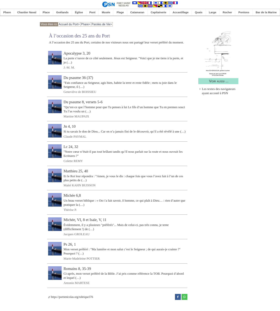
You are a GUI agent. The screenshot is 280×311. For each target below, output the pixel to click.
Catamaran (137, 12)
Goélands (62, 12)
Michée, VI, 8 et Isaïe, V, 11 (85, 220)
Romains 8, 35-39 (77, 268)
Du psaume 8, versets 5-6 (83, 102)
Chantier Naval (26, 12)
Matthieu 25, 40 (76, 171)
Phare (7, 12)
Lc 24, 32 (71, 147)
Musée (106, 12)
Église (79, 12)
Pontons (243, 12)
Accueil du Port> (69, 24)
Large (212, 12)
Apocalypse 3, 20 (77, 53)
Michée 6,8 (72, 195)
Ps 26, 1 (70, 244)
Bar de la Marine (266, 12)
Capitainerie (158, 12)
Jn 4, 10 (70, 126)
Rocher (227, 12)
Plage (120, 12)
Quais (199, 12)
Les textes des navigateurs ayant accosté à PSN (218, 91)
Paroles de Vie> (102, 24)
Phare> (85, 24)
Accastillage (180, 12)
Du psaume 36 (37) (78, 77)
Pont (92, 12)
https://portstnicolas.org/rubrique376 (70, 296)
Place (46, 12)
